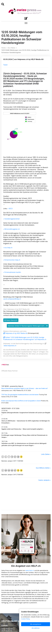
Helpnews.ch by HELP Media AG (15, 333)
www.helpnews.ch (10, 346)
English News (5, 588)
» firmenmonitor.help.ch (11, 260)
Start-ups (4, 584)
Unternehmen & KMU (8, 580)
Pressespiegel (5, 598)
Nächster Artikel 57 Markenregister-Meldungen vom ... (27, 326)
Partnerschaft (5, 600)
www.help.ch (29, 500)
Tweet (5, 65)
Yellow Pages (5, 602)
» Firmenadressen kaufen (12, 272)
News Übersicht (11, 320)
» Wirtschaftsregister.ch (11, 229)
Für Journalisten (6, 604)
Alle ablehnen (36, 628)
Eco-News (11, 48)
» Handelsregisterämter (11, 219)
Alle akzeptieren (35, 624)
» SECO (10, 209)
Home (3, 48)
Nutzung (4, 628)
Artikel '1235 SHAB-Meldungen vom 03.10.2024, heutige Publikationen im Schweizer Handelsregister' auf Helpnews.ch (24, 338)
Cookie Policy (12, 628)
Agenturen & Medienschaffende (11, 582)
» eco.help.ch (7, 248)
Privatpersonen (6, 586)
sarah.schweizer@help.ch (12, 299)
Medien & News (6, 596)
